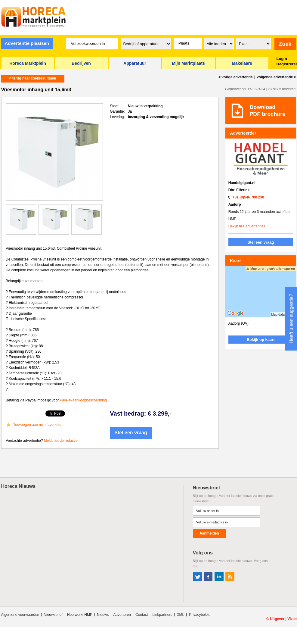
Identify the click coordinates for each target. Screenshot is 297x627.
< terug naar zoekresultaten (32, 78)
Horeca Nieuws (18, 486)
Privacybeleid (199, 615)
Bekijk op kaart (261, 339)
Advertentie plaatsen (27, 43)
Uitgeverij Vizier (283, 619)
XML (180, 615)
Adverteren (122, 615)
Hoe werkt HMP (79, 615)
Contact (141, 615)
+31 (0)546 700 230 (248, 197)
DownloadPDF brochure (267, 110)
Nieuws (103, 615)
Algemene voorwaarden (20, 615)
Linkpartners (162, 615)
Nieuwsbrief (53, 615)
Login (282, 58)
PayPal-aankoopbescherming (83, 400)
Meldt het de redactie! (61, 440)
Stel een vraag (130, 432)
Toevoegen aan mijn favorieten (37, 425)
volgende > (276, 77)
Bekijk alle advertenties (246, 226)
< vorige (235, 77)
